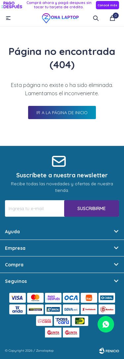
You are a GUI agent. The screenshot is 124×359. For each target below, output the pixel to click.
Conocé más (107, 5)
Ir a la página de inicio (62, 112)
